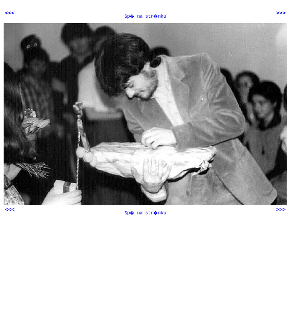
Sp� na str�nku (145, 16)
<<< (10, 13)
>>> (281, 13)
